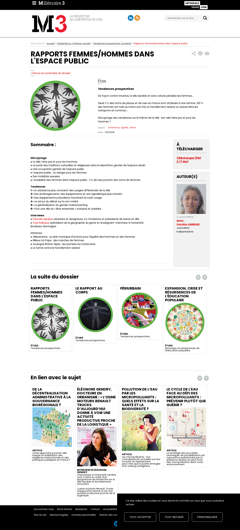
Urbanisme (113, 127)
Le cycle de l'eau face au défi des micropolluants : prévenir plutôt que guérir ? (186, 397)
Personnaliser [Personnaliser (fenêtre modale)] (207, 517)
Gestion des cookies (110, 514)
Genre (133, 127)
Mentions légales (59, 514)
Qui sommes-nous (44, 509)
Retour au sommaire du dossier (52, 73)
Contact (95, 509)
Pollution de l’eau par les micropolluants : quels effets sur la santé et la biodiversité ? (140, 399)
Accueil (51, 43)
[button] (193, 53)
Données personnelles (84, 514)
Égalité (124, 127)
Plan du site (40, 514)
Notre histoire (64, 509)
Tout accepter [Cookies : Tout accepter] (140, 517)
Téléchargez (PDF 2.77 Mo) (189, 159)
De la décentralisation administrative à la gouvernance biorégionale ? (51, 397)
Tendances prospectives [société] (112, 43)
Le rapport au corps (88, 290)
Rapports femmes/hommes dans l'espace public (46, 294)
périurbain (130, 288)
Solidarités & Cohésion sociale (73, 43)
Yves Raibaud (41, 222)
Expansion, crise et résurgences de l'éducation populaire (184, 294)
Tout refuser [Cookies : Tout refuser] (174, 517)
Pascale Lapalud (42, 219)
